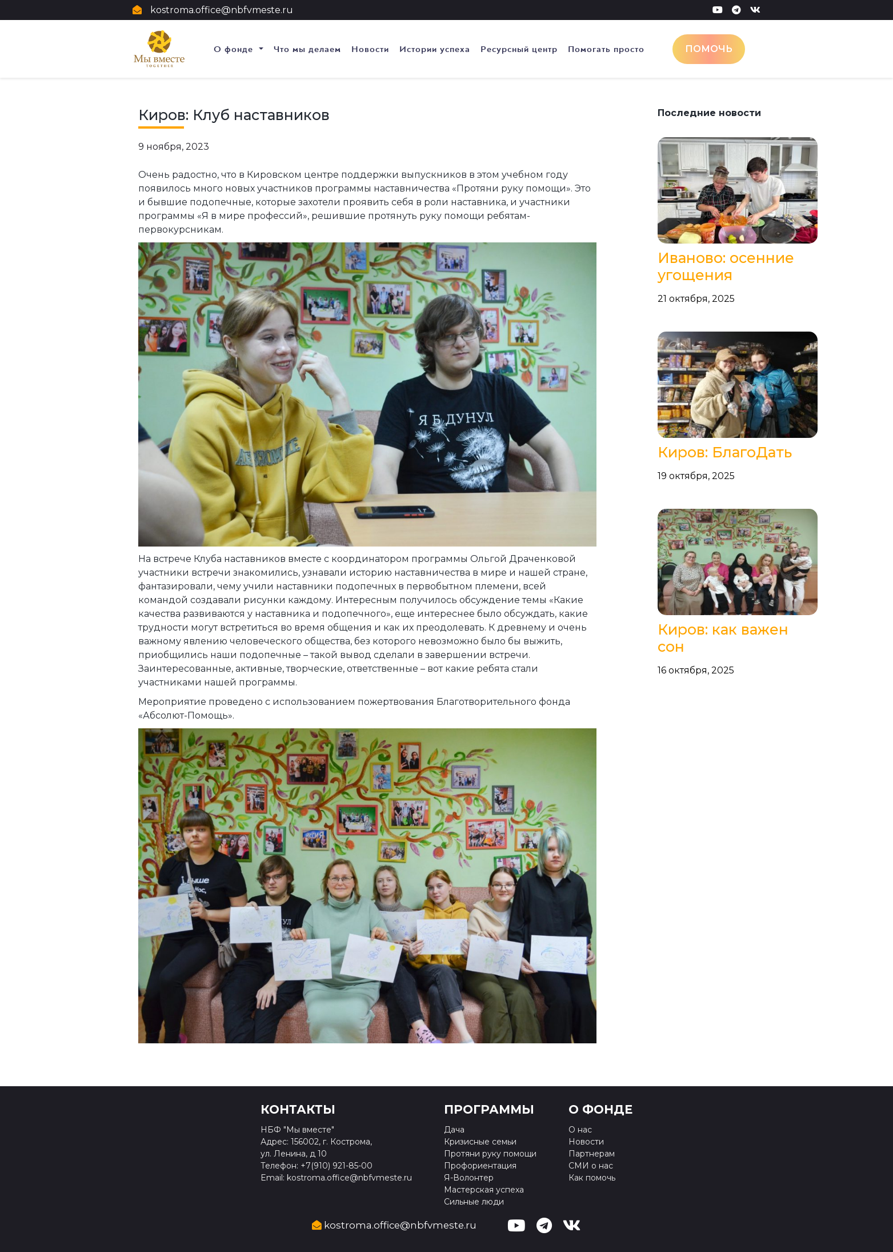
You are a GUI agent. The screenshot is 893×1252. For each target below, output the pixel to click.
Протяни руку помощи (490, 1154)
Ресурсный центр (519, 49)
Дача (454, 1130)
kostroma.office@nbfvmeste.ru (221, 10)
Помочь (708, 48)
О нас (580, 1130)
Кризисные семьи (480, 1142)
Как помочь (591, 1178)
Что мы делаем (307, 49)
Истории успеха (434, 49)
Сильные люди (474, 1202)
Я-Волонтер (469, 1178)
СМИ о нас (590, 1166)
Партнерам (591, 1154)
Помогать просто (606, 49)
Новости (370, 49)
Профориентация (480, 1166)
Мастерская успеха (484, 1190)
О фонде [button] (235, 49)
